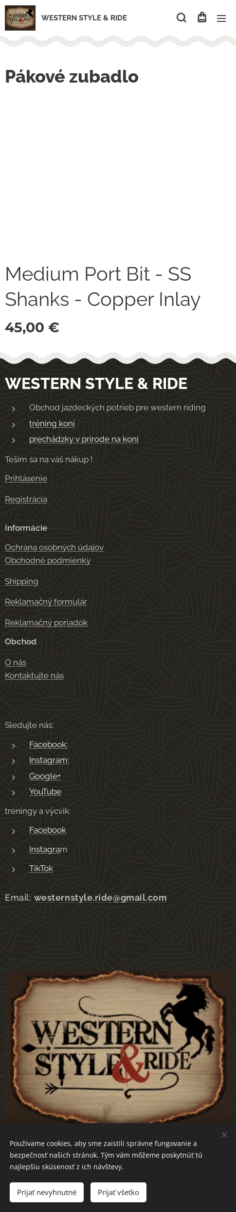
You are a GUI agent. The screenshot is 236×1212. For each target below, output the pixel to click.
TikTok (41, 868)
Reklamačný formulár (46, 601)
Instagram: (49, 760)
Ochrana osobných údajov (54, 547)
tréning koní (52, 423)
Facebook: (48, 744)
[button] (181, 18)
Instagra (44, 849)
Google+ (45, 776)
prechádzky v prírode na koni (84, 439)
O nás (15, 662)
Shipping (21, 581)
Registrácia (26, 499)
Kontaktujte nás (34, 675)
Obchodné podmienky (48, 560)
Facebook (47, 830)
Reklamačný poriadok (46, 622)
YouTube (45, 791)
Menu (221, 18)
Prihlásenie (26, 478)
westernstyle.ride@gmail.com (100, 897)
